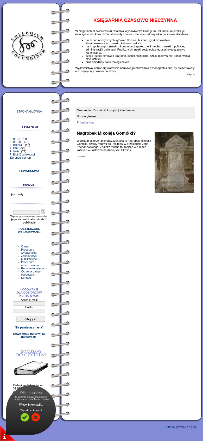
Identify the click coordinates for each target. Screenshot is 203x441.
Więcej (191, 74)
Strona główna (175, 426)
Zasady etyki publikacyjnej (29, 257)
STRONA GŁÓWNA (29, 111)
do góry (191, 426)
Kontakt (26, 277)
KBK (15, 148)
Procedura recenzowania (30, 263)
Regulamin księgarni (34, 268)
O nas (25, 246)
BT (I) (15, 138)
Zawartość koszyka (105, 110)
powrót (81, 156)
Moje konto (84, 110)
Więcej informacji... (31, 404)
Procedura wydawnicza (28, 251)
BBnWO (17, 145)
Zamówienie (127, 110)
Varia (15, 151)
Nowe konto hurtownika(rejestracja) (29, 335)
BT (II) (16, 142)
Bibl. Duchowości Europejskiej (22, 156)
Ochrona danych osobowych (31, 273)
